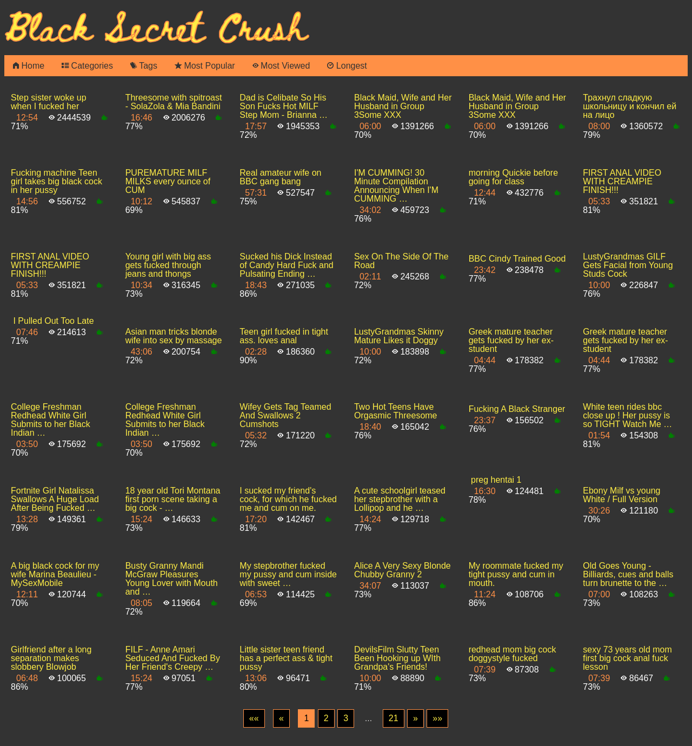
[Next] (415, 718)
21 (393, 718)
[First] (254, 718)
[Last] (437, 718)
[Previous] (281, 718)
